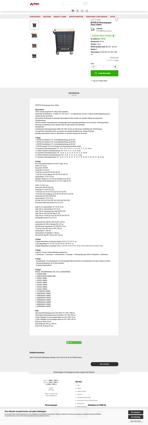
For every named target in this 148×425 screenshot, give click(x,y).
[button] (74, 342)
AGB (78, 385)
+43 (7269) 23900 (53, 394)
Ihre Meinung (104, 364)
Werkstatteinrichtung (76, 16)
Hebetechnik (47, 16)
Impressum (79, 394)
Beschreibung (74, 93)
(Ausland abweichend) (107, 31)
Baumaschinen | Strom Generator (96, 16)
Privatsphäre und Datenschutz (84, 397)
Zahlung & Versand (81, 391)
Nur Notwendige (135, 417)
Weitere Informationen (135, 421)
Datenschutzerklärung (45, 416)
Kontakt (79, 388)
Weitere (112, 16)
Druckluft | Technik (60, 16)
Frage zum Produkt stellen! (100, 81)
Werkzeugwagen (35, 16)
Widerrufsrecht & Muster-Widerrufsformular (87, 400)
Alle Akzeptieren (135, 412)
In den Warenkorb (102, 73)
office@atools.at (53, 395)
